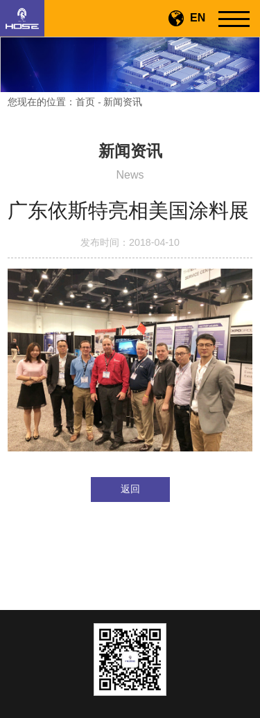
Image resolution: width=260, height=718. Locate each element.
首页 (85, 101)
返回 (130, 488)
